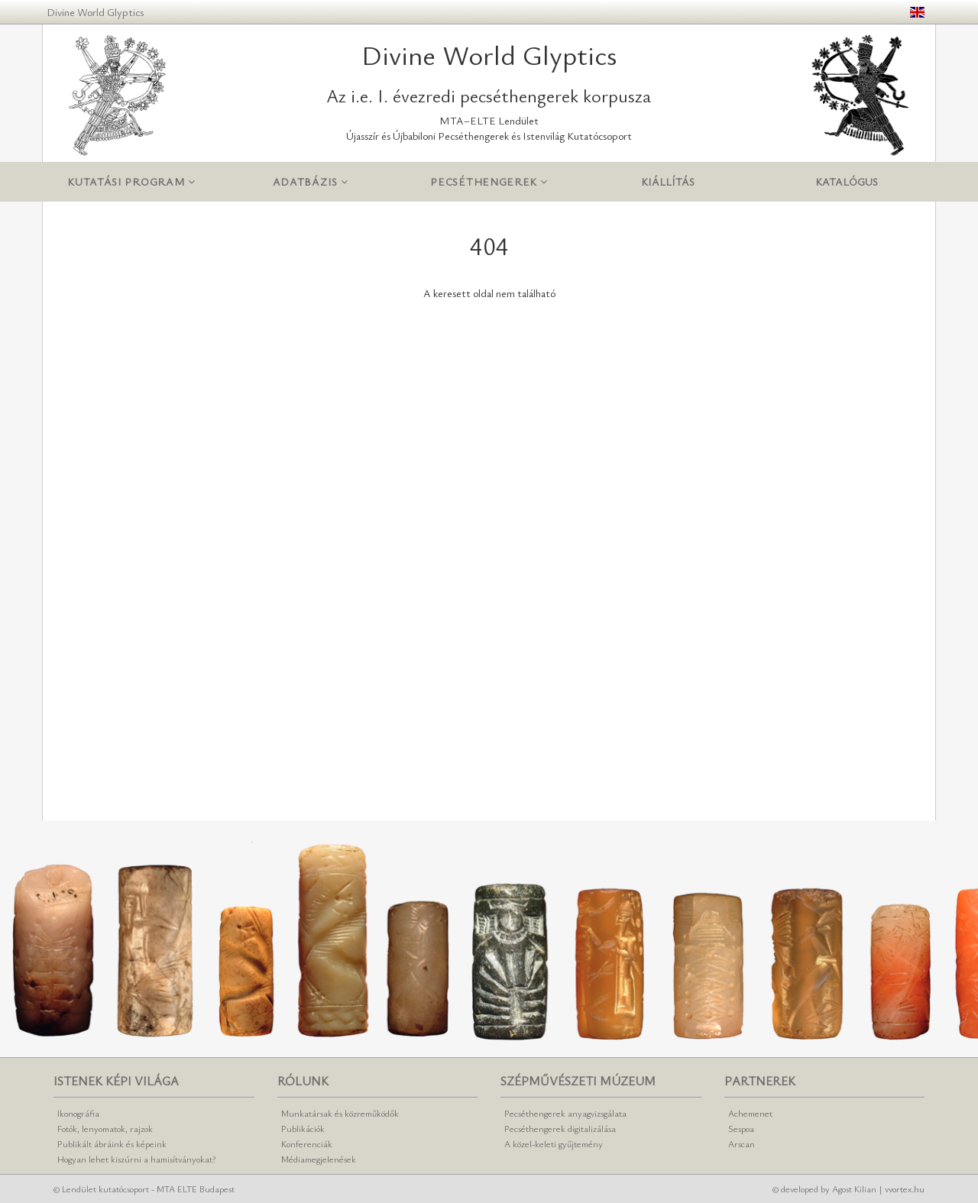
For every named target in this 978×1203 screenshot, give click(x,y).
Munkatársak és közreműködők (340, 1113)
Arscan (741, 1143)
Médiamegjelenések (318, 1159)
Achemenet (750, 1113)
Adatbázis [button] (310, 182)
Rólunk (303, 1081)
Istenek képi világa (116, 1081)
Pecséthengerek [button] (488, 182)
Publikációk (303, 1128)
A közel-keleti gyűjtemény (553, 1143)
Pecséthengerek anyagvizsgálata (565, 1113)
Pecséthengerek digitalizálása (560, 1128)
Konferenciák (306, 1143)
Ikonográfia (78, 1113)
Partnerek (759, 1081)
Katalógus (846, 181)
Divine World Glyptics (95, 12)
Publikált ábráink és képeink (112, 1143)
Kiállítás (668, 181)
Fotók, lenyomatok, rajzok (105, 1128)
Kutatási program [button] (131, 182)
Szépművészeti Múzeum (578, 1081)
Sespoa (741, 1128)
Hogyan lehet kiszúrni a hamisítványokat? (136, 1159)
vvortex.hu (905, 1188)
